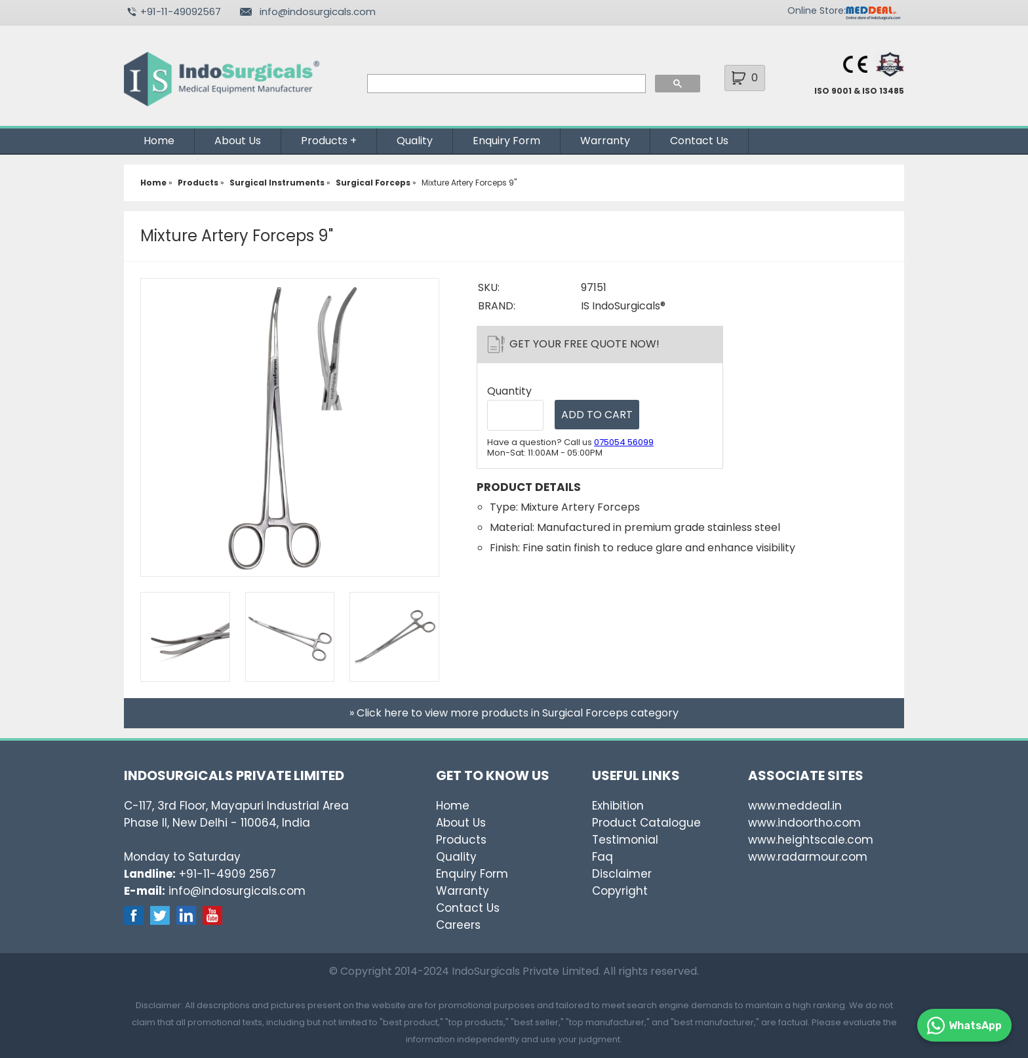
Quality (415, 140)
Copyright (620, 891)
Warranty (605, 140)
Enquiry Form (506, 140)
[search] (505, 84)
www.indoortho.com (804, 823)
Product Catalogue (646, 823)
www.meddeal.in (795, 805)
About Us (237, 140)
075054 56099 (624, 442)
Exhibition (618, 805)
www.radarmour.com (807, 857)
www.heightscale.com (810, 840)
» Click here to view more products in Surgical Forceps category (514, 712)
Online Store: (816, 10)
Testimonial (625, 840)
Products (324, 140)
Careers (458, 925)
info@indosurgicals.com (318, 11)
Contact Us (699, 140)
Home (159, 140)
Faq (602, 857)
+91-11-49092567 (180, 11)
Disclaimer (622, 874)
